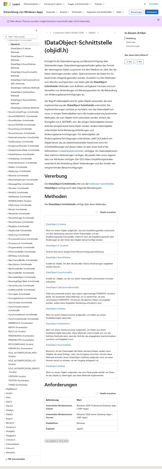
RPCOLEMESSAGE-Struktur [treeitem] (21, 344)
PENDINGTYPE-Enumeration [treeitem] (21, 339)
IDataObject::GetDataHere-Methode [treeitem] (23, 94)
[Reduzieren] (36, 30)
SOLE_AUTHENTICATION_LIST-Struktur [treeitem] (22, 362)
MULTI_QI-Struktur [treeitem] (17, 331)
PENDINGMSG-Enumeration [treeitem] (21, 335)
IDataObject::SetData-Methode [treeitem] (25, 107)
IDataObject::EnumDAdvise (58, 257)
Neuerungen (136, 12)
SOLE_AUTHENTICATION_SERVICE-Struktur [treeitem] (24, 370)
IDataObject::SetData (55, 366)
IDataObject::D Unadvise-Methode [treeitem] (22, 58)
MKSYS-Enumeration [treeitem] (18, 327)
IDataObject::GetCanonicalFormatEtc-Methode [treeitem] (25, 81)
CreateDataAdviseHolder (71, 150)
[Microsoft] (5, 4)
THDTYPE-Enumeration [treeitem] (18, 380)
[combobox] (20, 36)
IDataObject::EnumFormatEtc (59, 272)
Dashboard (152, 12)
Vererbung (131, 38)
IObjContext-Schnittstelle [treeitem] (19, 205)
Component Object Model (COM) (68, 32)
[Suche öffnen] (145, 4)
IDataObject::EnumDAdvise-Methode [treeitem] (23, 66)
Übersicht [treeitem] (15, 44)
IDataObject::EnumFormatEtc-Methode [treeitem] (24, 74)
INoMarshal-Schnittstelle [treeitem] (19, 196)
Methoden (131, 42)
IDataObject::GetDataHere (58, 323)
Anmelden (153, 3)
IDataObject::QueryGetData (58, 344)
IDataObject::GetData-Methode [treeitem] (25, 87)
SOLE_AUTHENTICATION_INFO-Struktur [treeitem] (23, 354)
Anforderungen (133, 46)
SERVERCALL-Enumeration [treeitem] (20, 348)
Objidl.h (92, 32)
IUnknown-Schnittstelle (101, 183)
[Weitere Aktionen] (114, 32)
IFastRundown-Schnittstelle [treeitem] (20, 141)
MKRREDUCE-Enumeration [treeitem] (20, 323)
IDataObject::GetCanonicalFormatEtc (62, 287)
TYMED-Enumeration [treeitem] (18, 384)
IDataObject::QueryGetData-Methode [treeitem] (24, 101)
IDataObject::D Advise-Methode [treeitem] (21, 50)
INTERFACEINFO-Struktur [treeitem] (20, 200)
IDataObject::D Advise (56, 224)
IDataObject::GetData (55, 308)
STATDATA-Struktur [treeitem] (17, 376)
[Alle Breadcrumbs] (47, 32)
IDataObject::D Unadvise (57, 245)
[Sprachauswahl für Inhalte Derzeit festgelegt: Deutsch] (10, 464)
